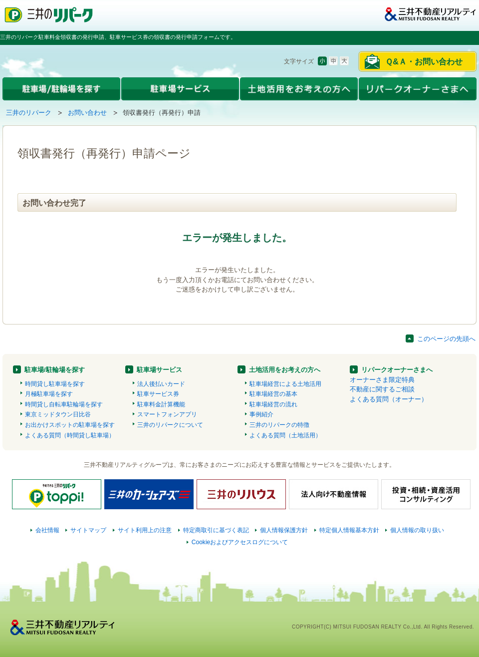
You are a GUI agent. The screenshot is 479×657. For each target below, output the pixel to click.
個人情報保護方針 (284, 530)
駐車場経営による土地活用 (285, 383)
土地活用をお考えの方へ (284, 369)
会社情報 (47, 530)
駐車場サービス (159, 369)
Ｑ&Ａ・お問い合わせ (424, 61)
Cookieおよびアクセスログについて (240, 542)
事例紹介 (261, 414)
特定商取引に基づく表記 (216, 530)
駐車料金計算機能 (161, 404)
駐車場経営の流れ (273, 404)
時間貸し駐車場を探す (55, 383)
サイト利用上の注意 (145, 530)
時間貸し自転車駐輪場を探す (64, 404)
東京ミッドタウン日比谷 (58, 414)
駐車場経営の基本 (273, 393)
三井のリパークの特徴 (279, 424)
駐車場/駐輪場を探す (54, 369)
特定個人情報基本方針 (349, 530)
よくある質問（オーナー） (389, 399)
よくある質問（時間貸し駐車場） (70, 435)
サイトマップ (88, 530)
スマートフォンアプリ (167, 414)
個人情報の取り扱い (417, 530)
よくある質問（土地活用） (285, 435)
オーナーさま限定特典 (382, 379)
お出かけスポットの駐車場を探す (70, 424)
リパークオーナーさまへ (397, 369)
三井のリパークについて (170, 424)
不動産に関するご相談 (382, 389)
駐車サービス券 (158, 393)
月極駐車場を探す (49, 393)
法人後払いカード (161, 383)
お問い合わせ (87, 112)
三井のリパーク (28, 112)
